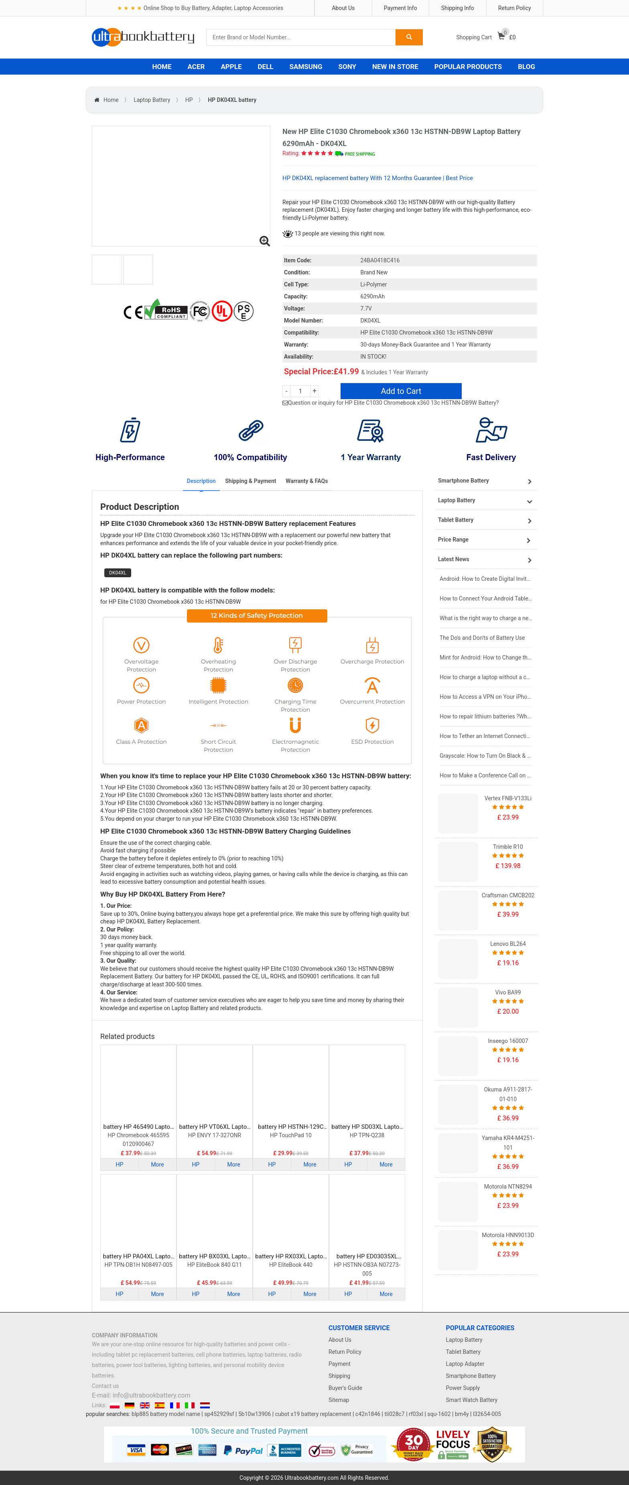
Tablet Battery (463, 1352)
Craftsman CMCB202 (508, 895)
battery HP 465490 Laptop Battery (138, 1127)
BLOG (526, 67)
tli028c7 (395, 1414)
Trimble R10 (508, 847)
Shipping (339, 1376)
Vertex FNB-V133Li (508, 798)
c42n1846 (367, 1414)
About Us (343, 8)
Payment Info (400, 8)
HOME (161, 67)
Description (201, 481)
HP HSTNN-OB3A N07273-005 (367, 1269)
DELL (266, 67)
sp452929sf (219, 1414)
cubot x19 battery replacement (313, 1414)
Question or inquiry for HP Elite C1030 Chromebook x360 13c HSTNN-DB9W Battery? (393, 403)
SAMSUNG (306, 67)
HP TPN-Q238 (367, 1135)
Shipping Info (457, 8)
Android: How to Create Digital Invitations (486, 579)
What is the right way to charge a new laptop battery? (486, 618)
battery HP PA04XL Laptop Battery (138, 1256)
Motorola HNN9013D (508, 1235)
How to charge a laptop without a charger (486, 677)
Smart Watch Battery (472, 1400)
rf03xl (416, 1414)
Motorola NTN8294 (508, 1186)
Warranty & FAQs (307, 481)
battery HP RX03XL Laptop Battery (290, 1256)
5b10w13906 (254, 1414)
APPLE (231, 67)
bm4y (462, 1414)
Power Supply (463, 1388)
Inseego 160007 (508, 1041)
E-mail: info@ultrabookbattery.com (141, 1395)
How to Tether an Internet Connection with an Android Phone (486, 736)
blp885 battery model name (166, 1414)
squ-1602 (438, 1414)
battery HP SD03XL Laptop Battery (366, 1127)
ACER (196, 67)
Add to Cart (401, 391)
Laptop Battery (152, 100)
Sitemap (339, 1400)
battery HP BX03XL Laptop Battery (214, 1256)
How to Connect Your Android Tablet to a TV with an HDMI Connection (486, 598)
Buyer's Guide (345, 1388)
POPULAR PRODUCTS (468, 67)
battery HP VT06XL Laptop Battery (214, 1127)
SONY (347, 67)
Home (111, 100)
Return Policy (514, 8)
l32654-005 (487, 1414)
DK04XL (117, 573)
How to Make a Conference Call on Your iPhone (486, 775)
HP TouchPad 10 (291, 1135)
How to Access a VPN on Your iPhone (486, 697)
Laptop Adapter (465, 1364)
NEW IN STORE (395, 67)
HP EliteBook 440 (290, 1265)
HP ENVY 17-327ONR (214, 1135)
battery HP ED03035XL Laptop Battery (367, 1256)
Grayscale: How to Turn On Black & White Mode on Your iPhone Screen (486, 756)
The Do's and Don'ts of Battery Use (482, 638)
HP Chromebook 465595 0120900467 (138, 1139)
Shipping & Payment (250, 481)
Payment (340, 1364)
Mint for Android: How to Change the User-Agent (486, 657)
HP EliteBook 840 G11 (214, 1265)
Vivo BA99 (508, 992)
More (157, 1164)
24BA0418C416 (380, 260)
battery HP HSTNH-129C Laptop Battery (290, 1127)
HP (189, 100)
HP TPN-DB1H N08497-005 (138, 1265)
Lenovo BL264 (508, 944)
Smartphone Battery (471, 1376)
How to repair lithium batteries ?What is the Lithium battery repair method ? (486, 716)
